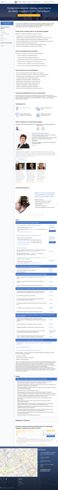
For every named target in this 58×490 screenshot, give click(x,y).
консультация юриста (33, 253)
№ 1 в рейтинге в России (25, 107)
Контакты (20, 482)
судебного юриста (31, 225)
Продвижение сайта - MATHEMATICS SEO (45, 470)
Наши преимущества (5, 34)
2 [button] (34, 214)
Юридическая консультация (23, 235)
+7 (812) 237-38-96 (48, 1)
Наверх (2, 45)
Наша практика (4, 38)
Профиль (34, 145)
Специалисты (3, 32)
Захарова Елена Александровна (24, 242)
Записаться (52, 230)
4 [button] (42, 214)
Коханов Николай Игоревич (23, 244)
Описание (3, 30)
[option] (36, 204)
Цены (2, 35)
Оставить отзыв (51, 436)
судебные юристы (33, 229)
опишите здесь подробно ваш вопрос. (32, 251)
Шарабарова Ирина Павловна (24, 240)
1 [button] (30, 214)
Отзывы (2, 40)
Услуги (2, 37)
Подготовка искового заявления (23, 268)
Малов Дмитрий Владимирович (24, 231)
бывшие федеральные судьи (35, 239)
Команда (20, 481)
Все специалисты (21, 158)
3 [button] (38, 214)
